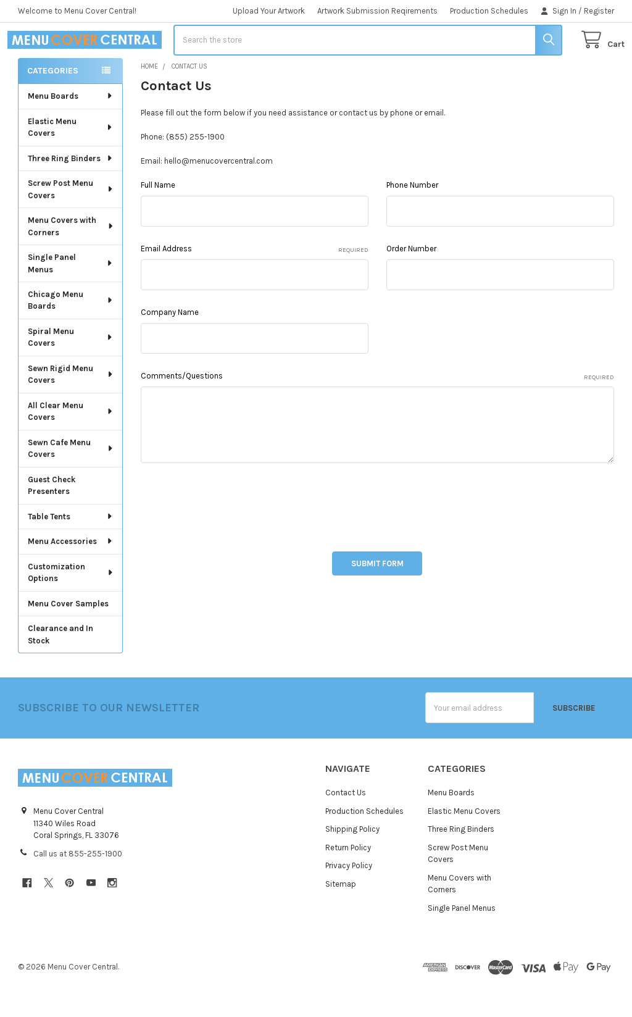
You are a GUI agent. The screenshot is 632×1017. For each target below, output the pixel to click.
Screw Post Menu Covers (71, 222)
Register (599, 10)
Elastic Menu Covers (71, 160)
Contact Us (345, 826)
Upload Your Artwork (269, 10)
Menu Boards (70, 128)
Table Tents (70, 549)
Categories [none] (52, 103)
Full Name (158, 218)
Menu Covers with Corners (71, 259)
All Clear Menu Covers (71, 444)
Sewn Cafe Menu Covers (71, 481)
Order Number (411, 282)
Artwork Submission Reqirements (377, 10)
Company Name (170, 345)
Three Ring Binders (70, 191)
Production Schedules (489, 10)
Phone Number (412, 218)
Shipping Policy (352, 862)
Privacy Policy (348, 898)
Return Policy (348, 880)
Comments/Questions (377, 410)
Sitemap (340, 916)
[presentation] (234, 537)
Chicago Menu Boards (71, 333)
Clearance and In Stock (60, 667)
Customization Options (71, 605)
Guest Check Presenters (51, 518)
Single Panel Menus (70, 296)
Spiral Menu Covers (70, 370)
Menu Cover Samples (68, 636)
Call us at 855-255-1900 (77, 886)
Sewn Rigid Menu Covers (71, 407)
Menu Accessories (70, 574)
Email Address (254, 282)
